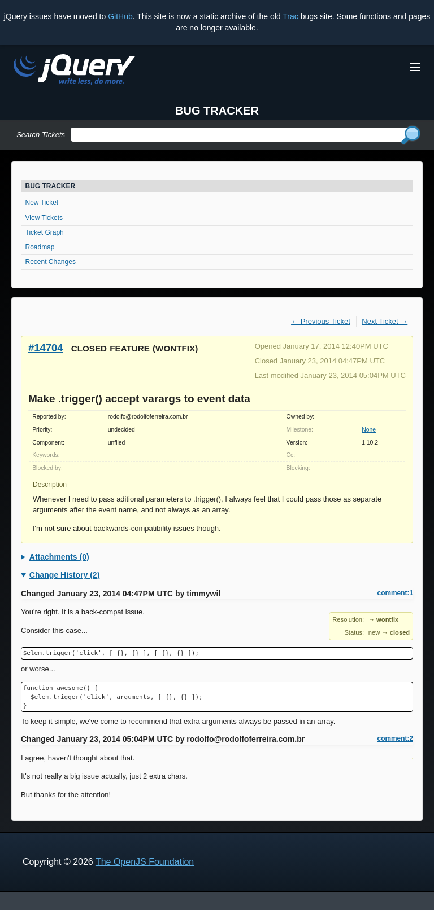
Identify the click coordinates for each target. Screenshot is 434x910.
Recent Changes (50, 262)
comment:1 (395, 593)
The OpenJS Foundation (145, 862)
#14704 (45, 348)
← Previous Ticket (320, 321)
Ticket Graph (44, 232)
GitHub (120, 16)
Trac (290, 16)
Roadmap (40, 247)
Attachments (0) (59, 556)
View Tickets (44, 218)
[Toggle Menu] (415, 67)
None (369, 430)
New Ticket (42, 202)
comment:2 (395, 738)
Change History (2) (64, 574)
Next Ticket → (384, 321)
